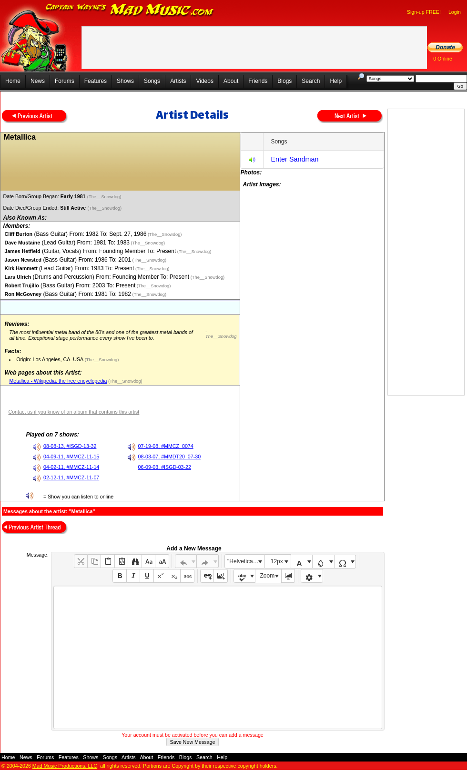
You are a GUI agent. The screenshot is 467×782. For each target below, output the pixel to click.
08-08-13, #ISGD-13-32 (69, 446)
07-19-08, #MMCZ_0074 (165, 446)
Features (95, 81)
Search (311, 81)
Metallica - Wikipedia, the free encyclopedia (58, 381)
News (37, 81)
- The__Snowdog (220, 334)
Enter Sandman (294, 159)
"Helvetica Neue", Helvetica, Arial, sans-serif (245, 561)
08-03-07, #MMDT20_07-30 (169, 456)
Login (454, 12)
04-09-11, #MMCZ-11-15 (71, 456)
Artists (178, 81)
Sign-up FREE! (424, 12)
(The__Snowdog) (104, 196)
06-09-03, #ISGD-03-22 (164, 467)
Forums (64, 81)
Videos (204, 81)
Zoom (267, 575)
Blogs (284, 81)
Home (12, 81)
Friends (257, 81)
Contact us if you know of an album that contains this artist (73, 412)
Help (336, 81)
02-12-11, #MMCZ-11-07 (71, 477)
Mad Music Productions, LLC (64, 766)
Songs (152, 81)
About (230, 81)
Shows (125, 81)
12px (277, 561)
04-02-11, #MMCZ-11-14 (71, 467)
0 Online (442, 58)
